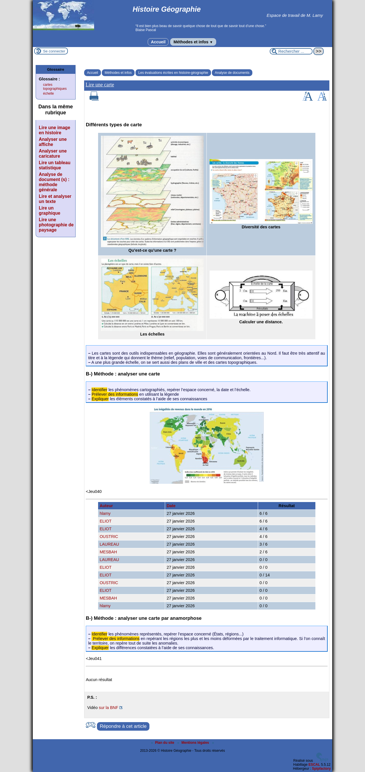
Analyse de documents (232, 73)
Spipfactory (321, 769)
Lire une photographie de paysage (56, 224)
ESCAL (314, 765)
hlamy (105, 513)
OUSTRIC (109, 536)
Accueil (158, 42)
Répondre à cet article (123, 726)
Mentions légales (193, 743)
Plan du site (163, 743)
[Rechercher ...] (291, 51)
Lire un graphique (49, 211)
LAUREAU (109, 544)
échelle (48, 94)
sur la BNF (108, 707)
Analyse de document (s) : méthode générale (54, 182)
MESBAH (108, 552)
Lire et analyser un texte (55, 199)
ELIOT (105, 521)
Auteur (106, 505)
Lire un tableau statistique (54, 165)
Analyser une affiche (53, 142)
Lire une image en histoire (54, 130)
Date (171, 505)
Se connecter (54, 51)
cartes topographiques (55, 87)
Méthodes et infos (193, 42)
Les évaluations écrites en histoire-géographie (173, 73)
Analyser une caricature (53, 154)
